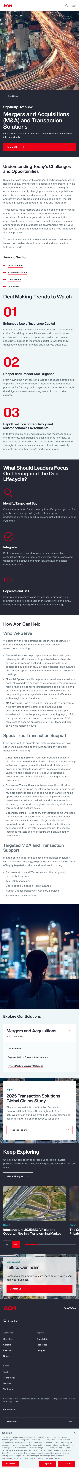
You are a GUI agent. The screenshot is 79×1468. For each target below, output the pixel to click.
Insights (41, 1350)
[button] (18, 1176)
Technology (9, 1377)
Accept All (66, 1463)
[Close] (75, 1433)
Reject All (48, 1463)
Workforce (8, 1389)
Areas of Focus (15, 265)
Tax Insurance (14, 1048)
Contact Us (13, 286)
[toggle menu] (74, 5)
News (6, 1356)
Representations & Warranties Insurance (28, 1057)
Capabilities (10, 96)
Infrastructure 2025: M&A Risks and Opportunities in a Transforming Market (32, 1231)
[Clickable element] (39, 1033)
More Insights (14, 279)
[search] (66, 5)
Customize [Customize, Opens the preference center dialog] (10, 1463)
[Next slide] (16, 1244)
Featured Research (17, 272)
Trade (6, 1372)
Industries (42, 1344)
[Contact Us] (39, 1289)
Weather (7, 1383)
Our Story (8, 1339)
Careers (7, 1344)
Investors (8, 1350)
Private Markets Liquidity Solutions (25, 1065)
